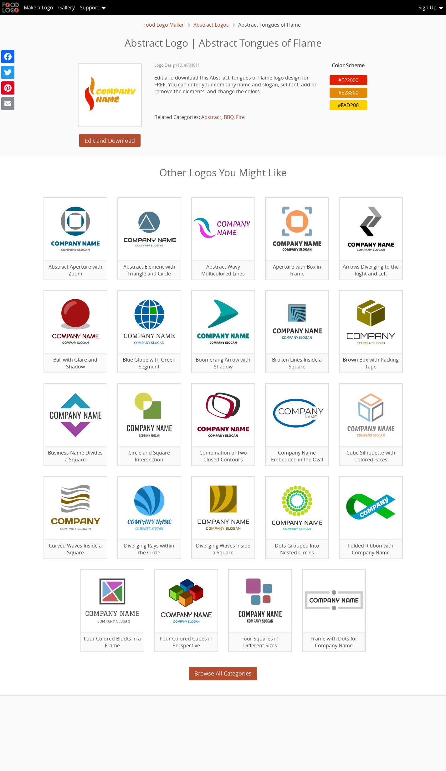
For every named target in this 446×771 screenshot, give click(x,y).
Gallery (66, 7)
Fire (240, 117)
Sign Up (427, 7)
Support (89, 7)
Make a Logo (38, 7)
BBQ (228, 117)
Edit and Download (110, 140)
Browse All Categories (223, 673)
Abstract (211, 117)
